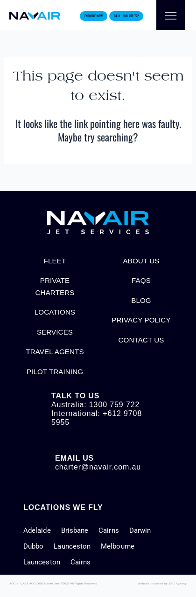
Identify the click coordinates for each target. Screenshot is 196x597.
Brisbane (75, 530)
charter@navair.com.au (98, 467)
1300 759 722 (114, 405)
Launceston (72, 546)
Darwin (140, 530)
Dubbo (33, 546)
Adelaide (37, 530)
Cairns (108, 530)
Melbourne (117, 546)
